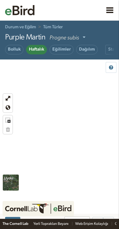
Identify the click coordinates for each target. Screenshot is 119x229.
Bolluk (14, 49)
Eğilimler (61, 49)
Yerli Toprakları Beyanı (51, 224)
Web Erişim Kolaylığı (92, 224)
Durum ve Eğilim (20, 27)
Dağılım (87, 49)
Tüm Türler (53, 27)
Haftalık (36, 49)
